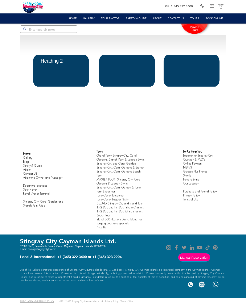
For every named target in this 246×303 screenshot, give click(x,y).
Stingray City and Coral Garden (116, 163)
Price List (102, 227)
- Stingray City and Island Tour (124, 203)
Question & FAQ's (194, 159)
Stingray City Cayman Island (60, 241)
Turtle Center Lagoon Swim (113, 199)
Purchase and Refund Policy (200, 191)
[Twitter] (184, 247)
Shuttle (187, 175)
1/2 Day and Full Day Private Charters (120, 207)
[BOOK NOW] (220, 6)
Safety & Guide (32, 165)
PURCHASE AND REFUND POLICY (37, 301)
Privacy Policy (191, 195)
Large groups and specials (113, 223)
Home (26, 153)
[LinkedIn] (192, 247)
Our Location (191, 183)
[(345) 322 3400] (202, 6)
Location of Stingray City (198, 155)
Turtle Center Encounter (110, 195)
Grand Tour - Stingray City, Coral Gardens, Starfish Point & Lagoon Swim (120, 157)
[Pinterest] (215, 247)
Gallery (27, 157)
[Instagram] (168, 247)
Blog (26, 161)
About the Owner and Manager (42, 177)
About (26, 169)
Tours (100, 151)
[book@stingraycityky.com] (212, 6)
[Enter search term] (48, 30)
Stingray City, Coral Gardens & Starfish (120, 167)
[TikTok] (207, 247)
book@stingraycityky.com (42, 249)
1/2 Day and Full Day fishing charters (120, 211)
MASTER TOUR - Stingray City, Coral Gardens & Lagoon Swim (119, 181)
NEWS (187, 167)
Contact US (30, 173)
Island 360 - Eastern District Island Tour (120, 219)
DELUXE (101, 203)
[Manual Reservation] (194, 257)
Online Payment (192, 163)
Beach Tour (103, 215)
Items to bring (191, 179)
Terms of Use (126, 301)
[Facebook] (176, 247)
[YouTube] (200, 247)
